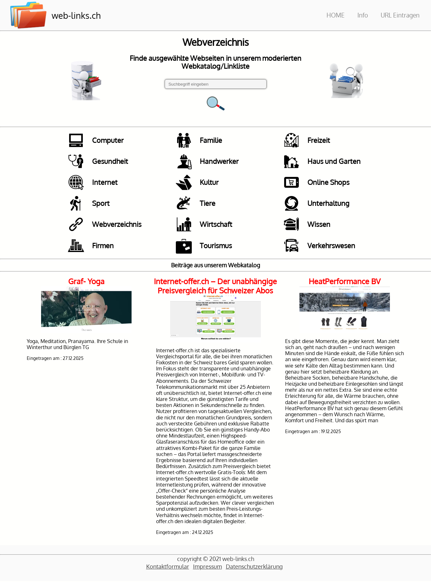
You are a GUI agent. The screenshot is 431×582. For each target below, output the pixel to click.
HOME (336, 15)
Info (362, 15)
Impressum (207, 567)
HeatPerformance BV (345, 282)
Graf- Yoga (86, 282)
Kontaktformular (167, 567)
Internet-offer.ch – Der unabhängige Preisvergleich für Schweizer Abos (215, 286)
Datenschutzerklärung (254, 567)
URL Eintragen (400, 15)
